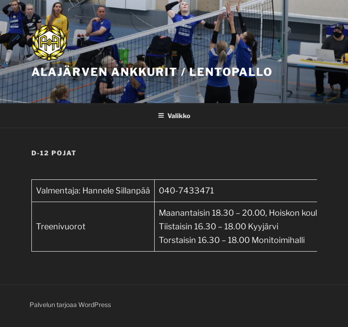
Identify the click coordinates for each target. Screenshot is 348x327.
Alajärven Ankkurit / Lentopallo (152, 72)
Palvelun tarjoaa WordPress (70, 304)
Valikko (174, 115)
